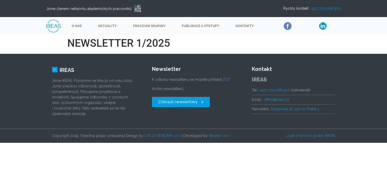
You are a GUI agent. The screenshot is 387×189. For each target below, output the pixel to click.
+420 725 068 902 (325, 8)
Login (290, 136)
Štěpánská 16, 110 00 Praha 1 (295, 109)
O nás (77, 26)
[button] (181, 102)
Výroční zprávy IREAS (316, 136)
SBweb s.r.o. (219, 136)
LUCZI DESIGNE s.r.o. (162, 136)
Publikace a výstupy (200, 26)
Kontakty (245, 26)
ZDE (226, 79)
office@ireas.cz (276, 99)
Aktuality (107, 26)
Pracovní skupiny (149, 26)
